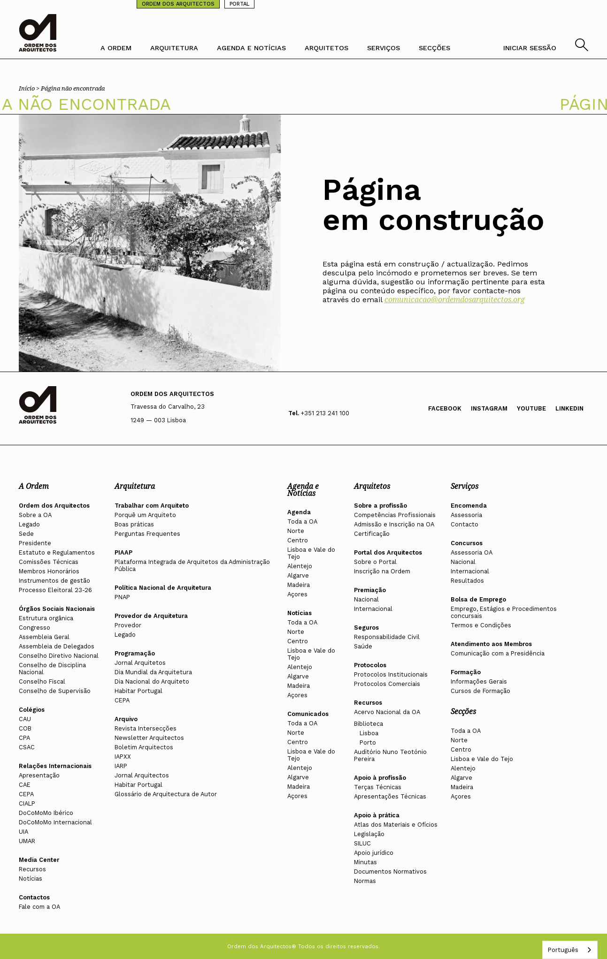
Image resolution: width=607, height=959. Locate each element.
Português (562, 949)
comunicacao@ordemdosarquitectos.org (454, 299)
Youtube (531, 408)
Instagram (489, 408)
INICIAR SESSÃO (529, 48)
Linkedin (569, 408)
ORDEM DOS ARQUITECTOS (178, 4)
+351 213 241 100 (325, 413)
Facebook (444, 408)
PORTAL (239, 4)
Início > (30, 88)
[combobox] (570, 950)
